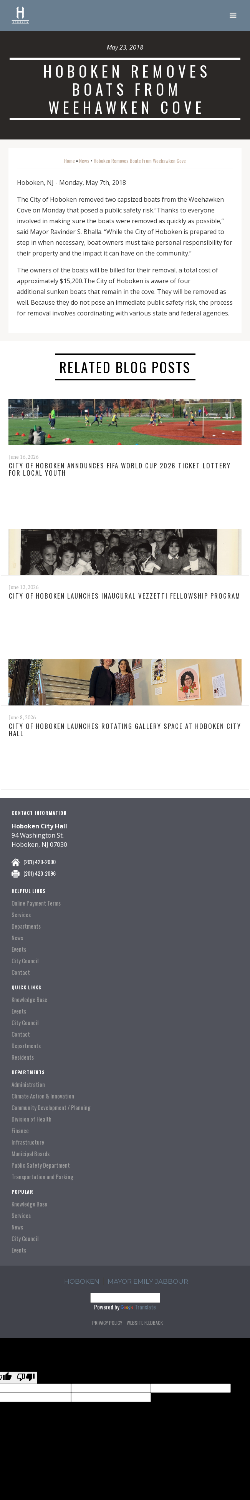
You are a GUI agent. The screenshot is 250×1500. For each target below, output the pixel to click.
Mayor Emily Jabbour (148, 1281)
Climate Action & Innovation (43, 1096)
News (84, 160)
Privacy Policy (107, 1322)
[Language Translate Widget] (125, 1298)
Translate (138, 1307)
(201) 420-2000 (39, 862)
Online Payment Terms (36, 903)
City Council (25, 961)
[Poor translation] (25, 1378)
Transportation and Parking (42, 1177)
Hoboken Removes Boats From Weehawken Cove (140, 160)
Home (69, 160)
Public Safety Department (41, 1165)
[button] (233, 15)
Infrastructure (28, 1142)
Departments (26, 926)
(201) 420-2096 (39, 873)
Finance (20, 1131)
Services (21, 915)
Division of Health (31, 1119)
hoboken (81, 1281)
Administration (28, 1084)
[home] (20, 15)
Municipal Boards (31, 1154)
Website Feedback (145, 1322)
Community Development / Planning (51, 1107)
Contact (21, 972)
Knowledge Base (29, 1000)
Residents (23, 1057)
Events (19, 949)
